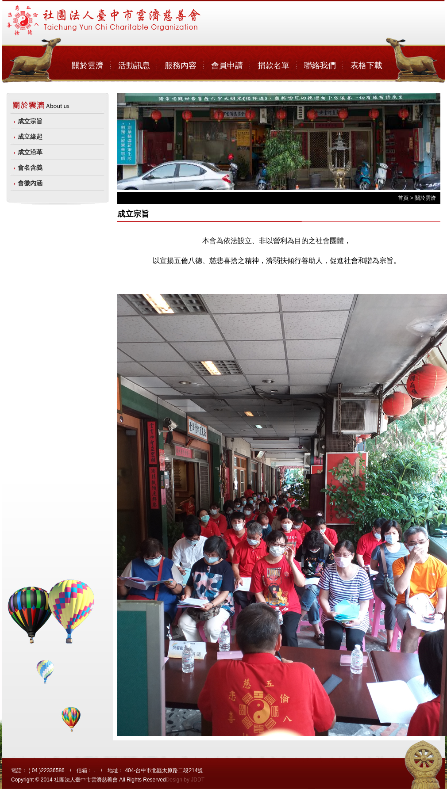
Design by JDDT (185, 780)
